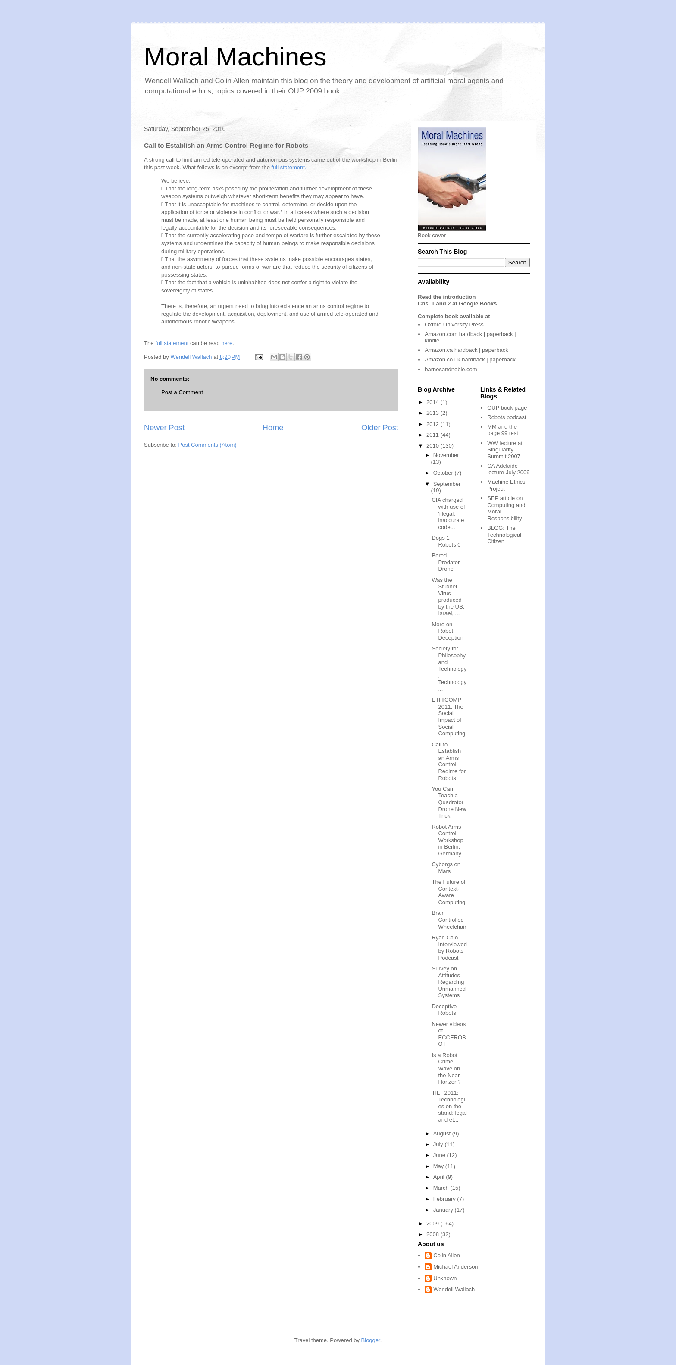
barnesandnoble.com (451, 369)
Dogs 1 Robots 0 (446, 541)
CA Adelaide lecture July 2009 (508, 469)
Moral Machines (235, 56)
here (226, 343)
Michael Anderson (455, 1266)
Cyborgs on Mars (446, 867)
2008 (433, 1234)
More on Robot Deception (447, 631)
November (446, 455)
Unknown (445, 1278)
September (447, 484)
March (442, 1188)
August (442, 1133)
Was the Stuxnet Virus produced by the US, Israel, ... (448, 597)
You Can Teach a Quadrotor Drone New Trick (449, 802)
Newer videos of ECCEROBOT (449, 1034)
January (444, 1209)
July (439, 1144)
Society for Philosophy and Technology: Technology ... (449, 668)
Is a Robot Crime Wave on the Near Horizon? (446, 1068)
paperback (500, 334)
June (440, 1155)
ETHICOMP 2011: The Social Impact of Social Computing (448, 716)
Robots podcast (506, 417)
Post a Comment (182, 392)
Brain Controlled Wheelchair (449, 920)
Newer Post (164, 427)
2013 (433, 413)
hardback (470, 334)
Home (273, 427)
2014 (433, 402)
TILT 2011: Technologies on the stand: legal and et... (449, 1106)
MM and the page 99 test (502, 430)
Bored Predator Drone (446, 562)
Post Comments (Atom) (207, 445)
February (445, 1199)
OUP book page (507, 407)
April (439, 1177)
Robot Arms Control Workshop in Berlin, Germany (447, 840)
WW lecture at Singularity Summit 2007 (505, 450)
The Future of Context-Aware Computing (448, 892)
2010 (433, 445)
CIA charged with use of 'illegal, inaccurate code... (448, 513)
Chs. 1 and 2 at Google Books (457, 303)
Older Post (379, 427)
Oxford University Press (454, 324)
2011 (433, 435)
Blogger (370, 1340)
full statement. (289, 167)
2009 (433, 1223)
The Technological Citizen (504, 534)
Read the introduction (447, 297)
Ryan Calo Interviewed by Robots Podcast (449, 947)
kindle (432, 340)
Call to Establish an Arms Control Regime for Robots (449, 761)
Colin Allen (446, 1255)
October (444, 473)
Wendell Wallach (454, 1289)
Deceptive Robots (444, 1010)
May (439, 1166)
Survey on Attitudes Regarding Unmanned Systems (449, 981)
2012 (433, 424)
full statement (171, 343)
